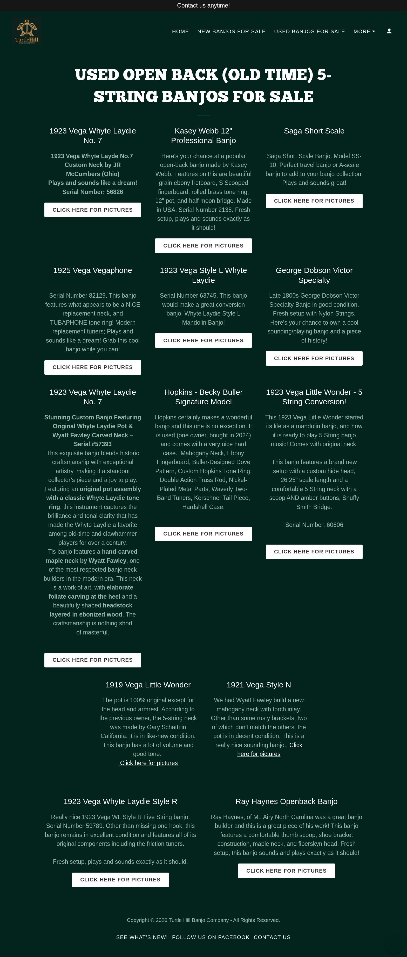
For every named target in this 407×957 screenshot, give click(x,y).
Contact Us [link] (272, 937)
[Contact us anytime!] (203, 5)
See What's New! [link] (142, 937)
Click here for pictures (93, 210)
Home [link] (180, 31)
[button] (365, 31)
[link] (26, 30)
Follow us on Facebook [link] (211, 937)
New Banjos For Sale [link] (232, 31)
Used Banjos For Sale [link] (309, 31)
